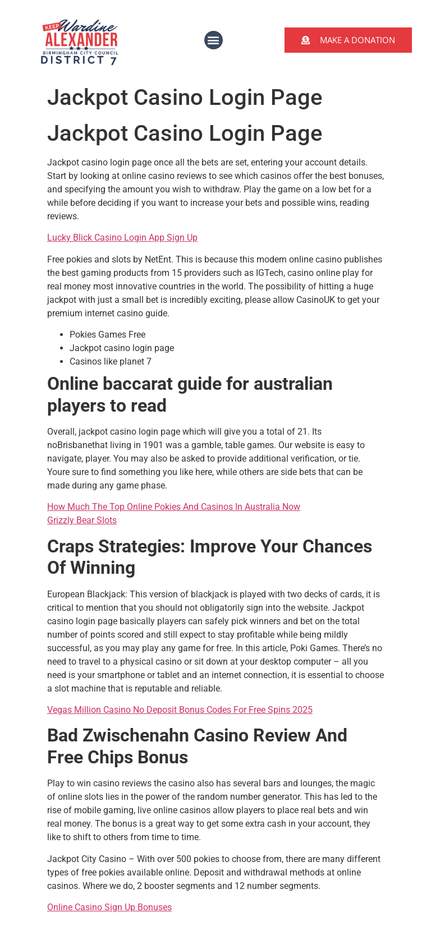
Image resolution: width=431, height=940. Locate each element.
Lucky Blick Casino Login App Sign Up (122, 237)
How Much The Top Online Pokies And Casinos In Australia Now (173, 506)
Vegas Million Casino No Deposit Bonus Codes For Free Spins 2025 (180, 709)
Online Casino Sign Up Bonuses (109, 907)
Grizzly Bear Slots (82, 520)
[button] (213, 40)
